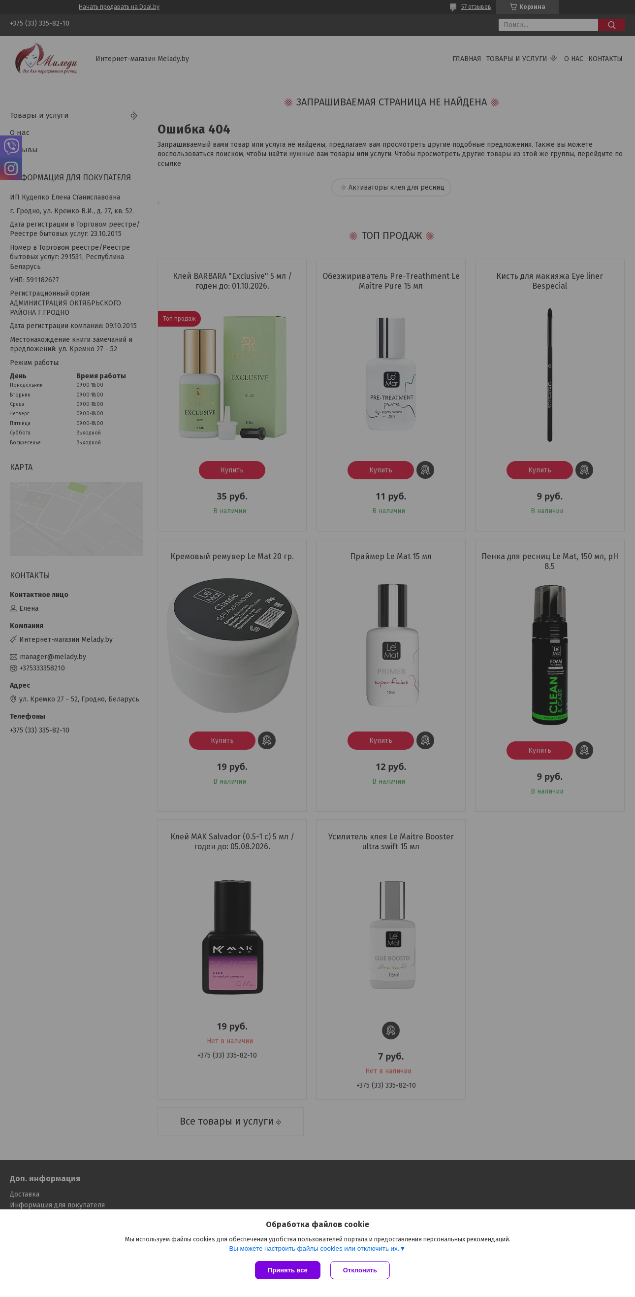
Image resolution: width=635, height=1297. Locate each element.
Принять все (288, 1270)
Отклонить (360, 1270)
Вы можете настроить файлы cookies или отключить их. (314, 1248)
